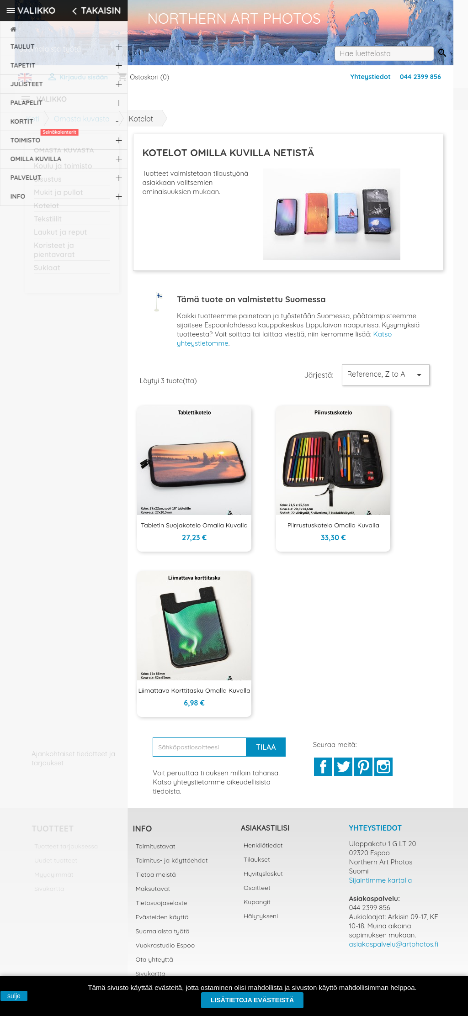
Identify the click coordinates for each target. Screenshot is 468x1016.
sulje (14, 996)
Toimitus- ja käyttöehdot (172, 866)
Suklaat (47, 273)
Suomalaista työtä (163, 936)
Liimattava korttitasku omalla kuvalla (194, 696)
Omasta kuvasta (64, 155)
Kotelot (46, 211)
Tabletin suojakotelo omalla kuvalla (194, 530)
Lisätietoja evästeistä (252, 1000)
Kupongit (257, 907)
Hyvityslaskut (263, 879)
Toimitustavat (156, 852)
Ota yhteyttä (154, 965)
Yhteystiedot (371, 77)
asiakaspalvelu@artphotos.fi (394, 949)
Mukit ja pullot (58, 197)
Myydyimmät (54, 880)
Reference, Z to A (386, 380)
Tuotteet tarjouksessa (66, 852)
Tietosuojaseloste (161, 908)
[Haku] (384, 53)
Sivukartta (49, 894)
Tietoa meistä (156, 880)
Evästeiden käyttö (162, 922)
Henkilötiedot (263, 851)
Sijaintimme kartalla (380, 885)
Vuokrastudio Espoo (165, 951)
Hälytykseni (261, 921)
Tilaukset (257, 865)
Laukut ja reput (60, 237)
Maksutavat (153, 894)
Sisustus (48, 184)
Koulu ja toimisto (63, 171)
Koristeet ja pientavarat (54, 255)
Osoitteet (257, 893)
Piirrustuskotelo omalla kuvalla (333, 530)
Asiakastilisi (265, 833)
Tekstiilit (48, 224)
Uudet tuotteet (55, 866)
